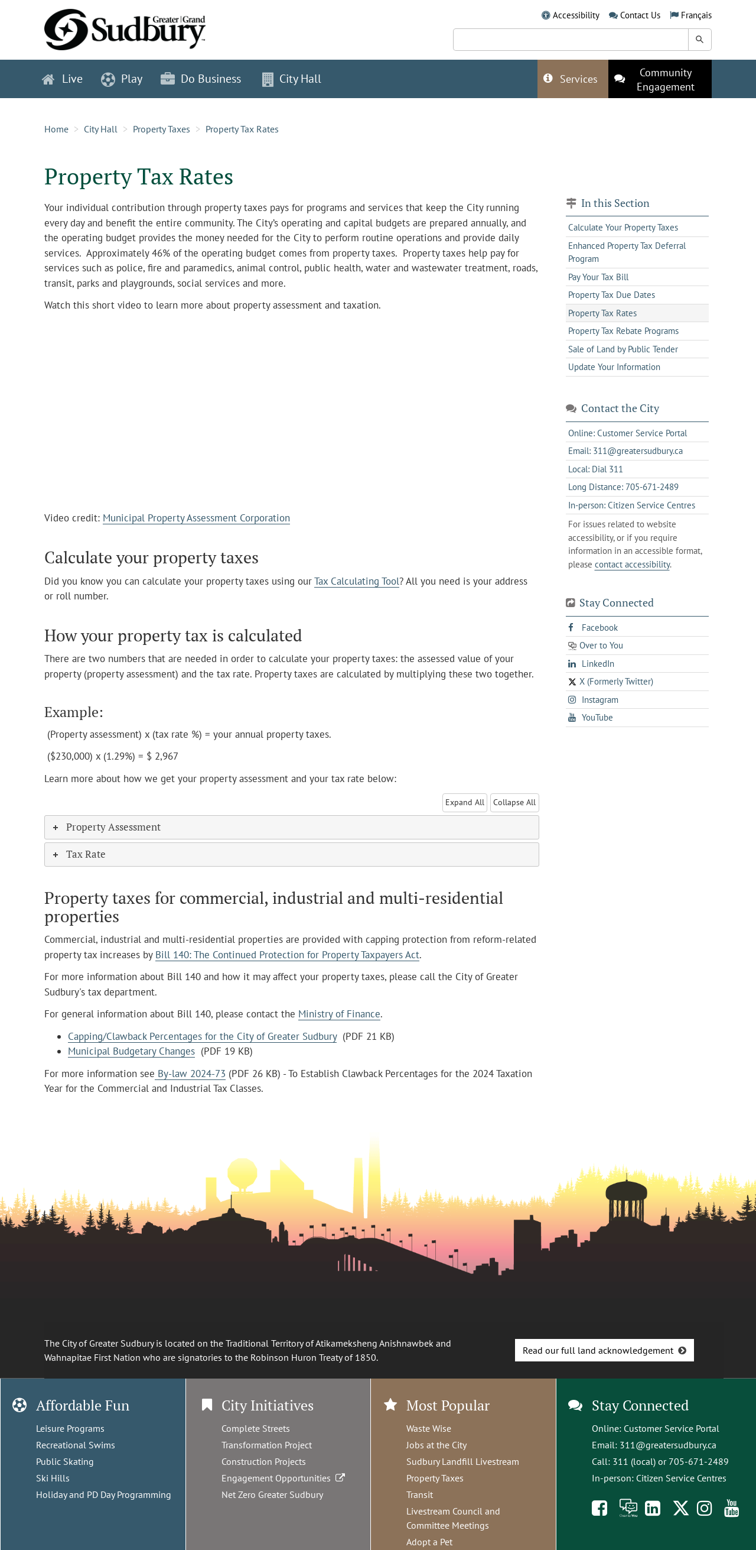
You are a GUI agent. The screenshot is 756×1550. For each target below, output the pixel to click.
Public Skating (65, 1461)
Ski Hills (53, 1478)
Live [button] (62, 78)
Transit (419, 1494)
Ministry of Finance (339, 1013)
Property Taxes (161, 129)
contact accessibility (632, 564)
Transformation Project (266, 1445)
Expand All (464, 802)
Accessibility (576, 15)
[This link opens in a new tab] (660, 79)
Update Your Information (614, 366)
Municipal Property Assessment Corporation (196, 517)
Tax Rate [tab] (78, 854)
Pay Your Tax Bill (598, 277)
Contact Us (640, 15)
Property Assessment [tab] (106, 827)
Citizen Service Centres (681, 1478)
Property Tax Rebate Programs (623, 330)
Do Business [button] (201, 78)
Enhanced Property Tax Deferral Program (627, 252)
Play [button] (121, 78)
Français (696, 15)
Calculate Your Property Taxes (623, 227)
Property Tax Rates (242, 129)
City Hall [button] (291, 78)
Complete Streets (255, 1428)
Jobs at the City (436, 1445)
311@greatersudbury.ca (668, 1445)
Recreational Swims (75, 1445)
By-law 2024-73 (190, 1073)
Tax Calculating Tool (356, 581)
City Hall (101, 129)
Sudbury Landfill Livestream (462, 1461)
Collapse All (514, 802)
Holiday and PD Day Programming (103, 1494)
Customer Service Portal (671, 1428)
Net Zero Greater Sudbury (272, 1494)
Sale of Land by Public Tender (623, 349)
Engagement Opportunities (284, 1478)
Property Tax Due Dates (611, 294)
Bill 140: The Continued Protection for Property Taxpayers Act (287, 954)
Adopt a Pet (429, 1542)
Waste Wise (428, 1428)
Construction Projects (263, 1461)
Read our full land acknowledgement (598, 1350)
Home (56, 129)
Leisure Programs (70, 1428)
